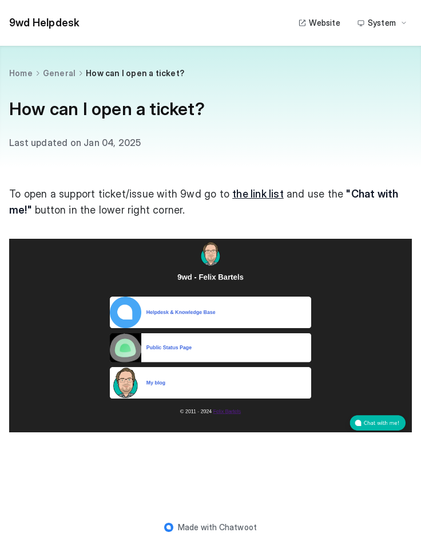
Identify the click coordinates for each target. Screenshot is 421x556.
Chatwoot (238, 527)
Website (319, 22)
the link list (258, 194)
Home (21, 73)
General (59, 73)
